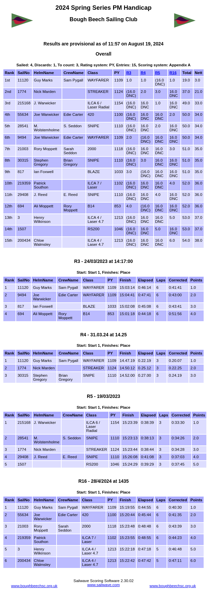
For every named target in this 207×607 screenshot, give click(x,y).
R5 (157, 73)
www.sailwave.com (103, 585)
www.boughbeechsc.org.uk (34, 586)
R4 (143, 73)
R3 (128, 73)
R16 (172, 73)
